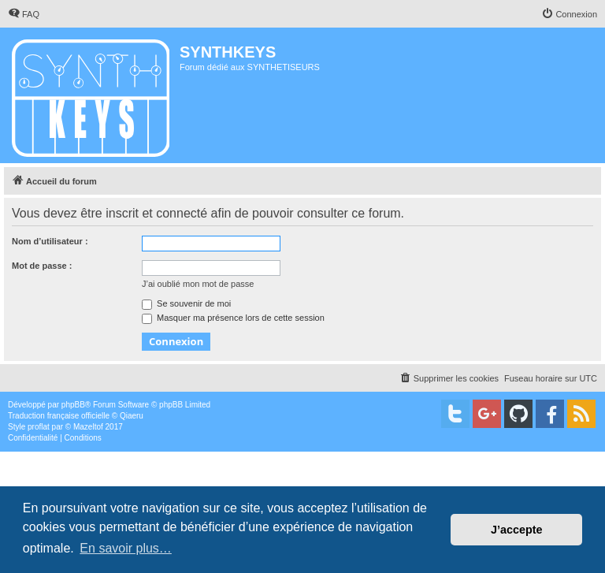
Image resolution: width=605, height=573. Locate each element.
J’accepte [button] (517, 529)
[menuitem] (23, 14)
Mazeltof (88, 426)
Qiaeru (131, 415)
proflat (39, 426)
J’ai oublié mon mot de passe (198, 283)
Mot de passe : (42, 265)
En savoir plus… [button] (126, 548)
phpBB (73, 404)
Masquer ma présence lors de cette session (233, 317)
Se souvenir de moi (186, 303)
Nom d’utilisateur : (50, 241)
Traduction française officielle (58, 415)
